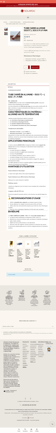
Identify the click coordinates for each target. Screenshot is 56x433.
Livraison (40, 356)
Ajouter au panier (35, 67)
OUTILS (24, 360)
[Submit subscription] (52, 326)
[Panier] (19, 430)
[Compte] (36, 430)
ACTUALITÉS (32, 360)
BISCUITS (24, 344)
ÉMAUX (24, 347)
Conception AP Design (28, 417)
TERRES (24, 361)
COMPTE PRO (33, 356)
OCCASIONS (25, 365)
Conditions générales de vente (40, 346)
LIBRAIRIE (25, 363)
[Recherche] (25, 430)
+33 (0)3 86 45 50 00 (29, 405)
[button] (28, 17)
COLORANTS (25, 346)
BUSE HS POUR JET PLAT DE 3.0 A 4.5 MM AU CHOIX (28, 253)
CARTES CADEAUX (25, 367)
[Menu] (31, 430)
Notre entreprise (34, 344)
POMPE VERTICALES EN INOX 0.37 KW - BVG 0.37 (37, 252)
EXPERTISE (32, 358)
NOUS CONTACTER (33, 362)
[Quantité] (26, 67)
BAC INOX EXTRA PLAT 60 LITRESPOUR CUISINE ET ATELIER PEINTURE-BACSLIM (20, 255)
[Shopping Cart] (52, 424)
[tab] (28, 84)
